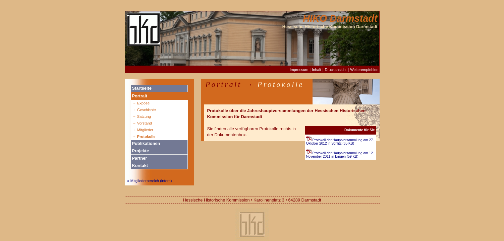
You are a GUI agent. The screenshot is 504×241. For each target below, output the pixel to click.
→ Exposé (141, 103)
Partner (139, 158)
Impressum (299, 70)
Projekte (140, 150)
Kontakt (140, 165)
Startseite (142, 88)
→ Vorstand (142, 123)
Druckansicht (336, 70)
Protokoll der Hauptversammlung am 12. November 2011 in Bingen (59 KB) (340, 154)
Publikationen (146, 143)
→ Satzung (141, 116)
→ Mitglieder (143, 130)
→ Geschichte (144, 110)
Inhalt (316, 70)
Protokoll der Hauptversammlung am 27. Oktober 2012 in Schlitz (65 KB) (340, 141)
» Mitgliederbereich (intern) (149, 181)
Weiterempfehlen (364, 70)
